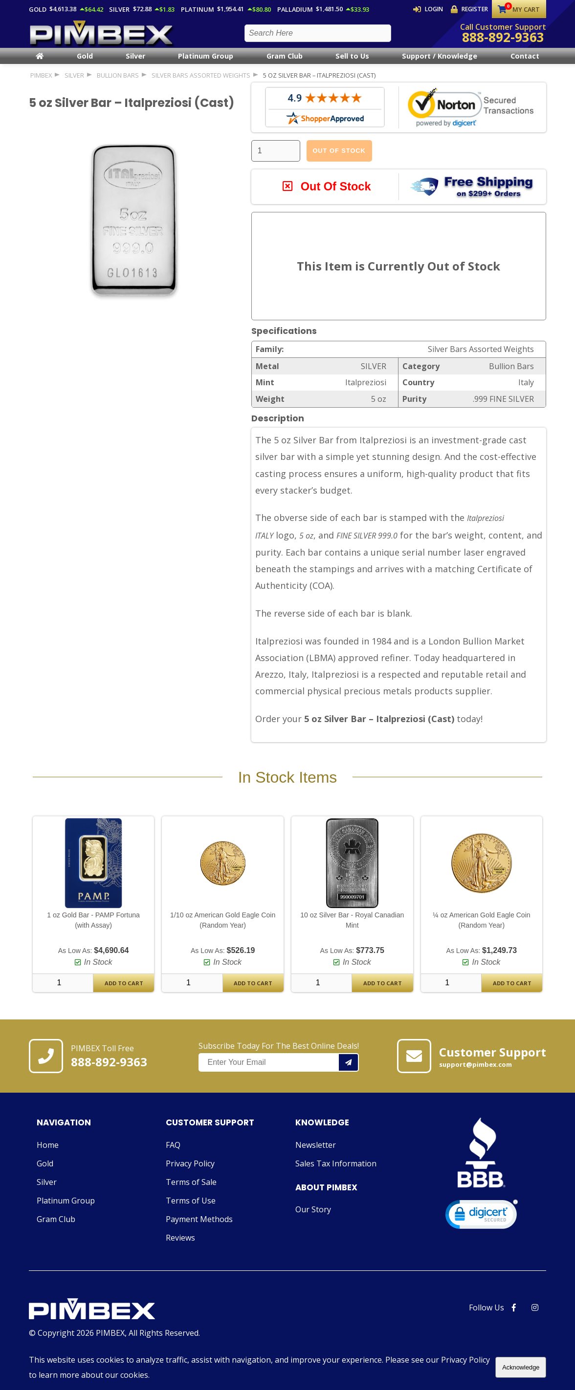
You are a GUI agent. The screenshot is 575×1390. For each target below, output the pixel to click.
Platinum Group (205, 64)
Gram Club (284, 64)
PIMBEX (41, 83)
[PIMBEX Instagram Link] (535, 1324)
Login (433, 9)
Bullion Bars (118, 83)
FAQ (173, 1161)
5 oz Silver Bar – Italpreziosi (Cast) (319, 83)
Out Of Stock (338, 158)
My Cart (519, 9)
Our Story (313, 1226)
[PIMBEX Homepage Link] (102, 37)
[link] (481, 1233)
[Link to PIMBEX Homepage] (114, 1326)
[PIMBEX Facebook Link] (514, 1324)
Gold (85, 64)
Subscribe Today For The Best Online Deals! (279, 1073)
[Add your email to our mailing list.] (349, 1079)
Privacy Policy (190, 1180)
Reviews (180, 1254)
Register (471, 9)
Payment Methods (199, 1235)
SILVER (74, 83)
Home (48, 1161)
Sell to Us (352, 64)
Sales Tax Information (335, 1180)
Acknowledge (520, 1367)
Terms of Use (191, 1217)
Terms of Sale (191, 1198)
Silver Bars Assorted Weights (201, 83)
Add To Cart (124, 999)
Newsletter (315, 1161)
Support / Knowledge (439, 64)
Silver (135, 64)
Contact (524, 64)
